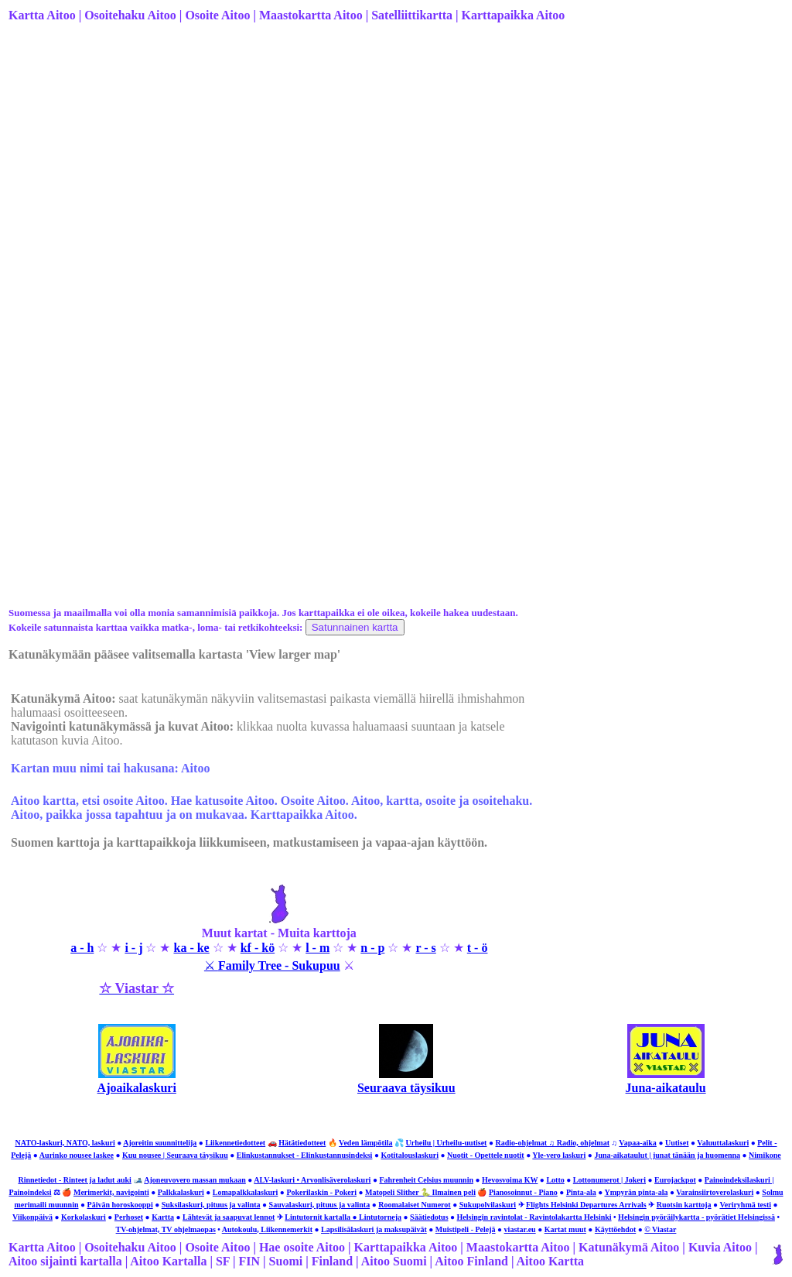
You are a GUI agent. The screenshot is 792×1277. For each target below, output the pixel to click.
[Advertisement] (394, 157)
